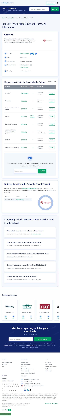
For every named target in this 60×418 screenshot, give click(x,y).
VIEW (51, 93)
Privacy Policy (7, 349)
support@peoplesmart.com (30, 383)
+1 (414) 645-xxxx (24, 65)
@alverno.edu (24, 93)
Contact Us (48, 366)
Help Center (48, 368)
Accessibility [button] (6, 414)
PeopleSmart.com (31, 349)
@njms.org (24, 101)
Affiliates (4, 368)
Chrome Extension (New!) (28, 377)
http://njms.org (24, 54)
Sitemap (4, 382)
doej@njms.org (20, 200)
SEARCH (54, 10)
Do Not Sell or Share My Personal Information (50, 373)
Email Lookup (25, 375)
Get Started (51, 3)
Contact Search (25, 366)
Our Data (23, 371)
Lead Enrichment (25, 368)
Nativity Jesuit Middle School (29, 188)
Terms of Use (50, 348)
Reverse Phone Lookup (27, 373)
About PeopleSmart (7, 366)
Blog (3, 371)
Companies (10, 18)
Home (3, 18)
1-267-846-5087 (26, 385)
